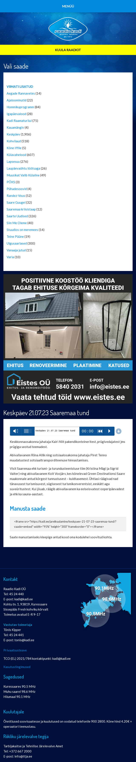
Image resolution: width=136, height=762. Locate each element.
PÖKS (11, 182)
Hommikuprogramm (20, 107)
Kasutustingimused (16, 667)
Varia (10, 257)
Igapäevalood (16, 114)
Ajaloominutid (16, 100)
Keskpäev (13, 134)
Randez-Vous (16, 195)
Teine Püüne (15, 236)
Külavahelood (16, 155)
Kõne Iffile (14, 148)
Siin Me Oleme (17, 223)
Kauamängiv (15, 127)
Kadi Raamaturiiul (19, 120)
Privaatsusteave (15, 650)
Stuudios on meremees (22, 230)
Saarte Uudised (17, 216)
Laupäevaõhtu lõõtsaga (23, 168)
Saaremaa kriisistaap (21, 209)
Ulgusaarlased (17, 243)
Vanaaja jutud (16, 250)
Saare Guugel (16, 202)
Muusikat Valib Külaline (23, 175)
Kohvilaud (14, 141)
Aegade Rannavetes (21, 93)
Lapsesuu (13, 161)
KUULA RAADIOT (68, 50)
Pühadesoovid (17, 189)
